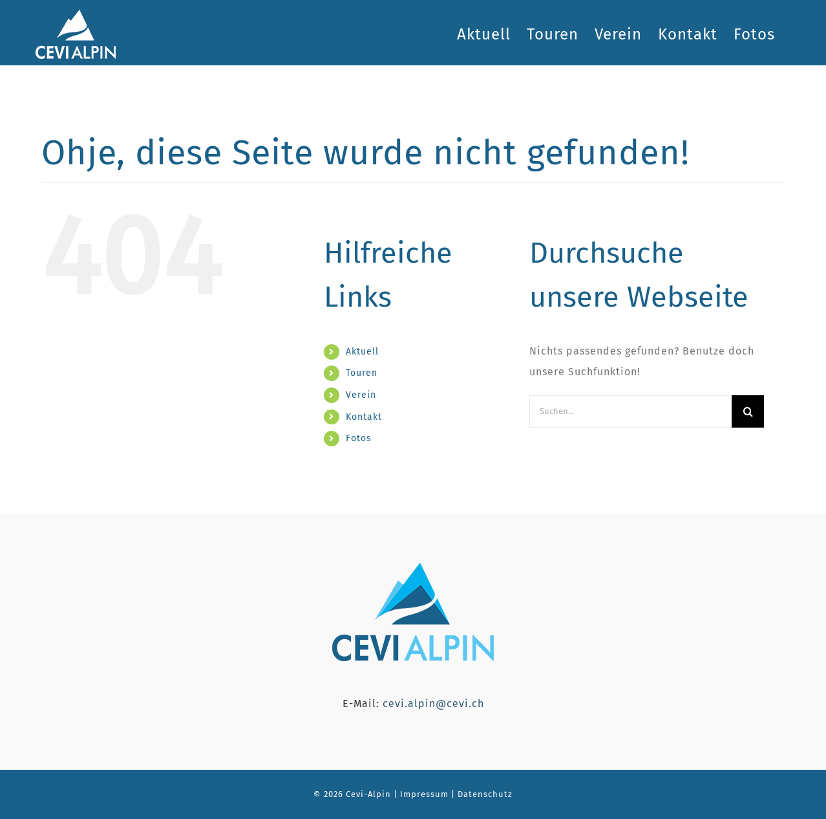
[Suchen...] (630, 411)
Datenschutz (485, 794)
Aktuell (362, 351)
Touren (361, 372)
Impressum (423, 794)
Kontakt (364, 416)
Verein (361, 394)
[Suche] (748, 411)
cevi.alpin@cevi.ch (433, 703)
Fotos (359, 438)
